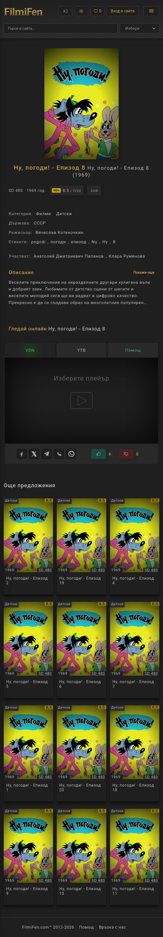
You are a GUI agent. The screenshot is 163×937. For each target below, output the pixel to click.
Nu (94, 241)
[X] (34, 454)
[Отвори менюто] (151, 11)
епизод (78, 241)
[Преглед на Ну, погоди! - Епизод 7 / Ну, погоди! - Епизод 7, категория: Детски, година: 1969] (134, 650)
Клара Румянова (127, 256)
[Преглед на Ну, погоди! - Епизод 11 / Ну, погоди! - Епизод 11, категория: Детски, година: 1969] (134, 857)
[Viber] (59, 454)
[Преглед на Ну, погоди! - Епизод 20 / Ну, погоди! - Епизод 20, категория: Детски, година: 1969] (81, 753)
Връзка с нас (112, 927)
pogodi (38, 241)
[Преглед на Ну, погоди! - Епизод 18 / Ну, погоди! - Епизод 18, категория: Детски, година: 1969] (134, 753)
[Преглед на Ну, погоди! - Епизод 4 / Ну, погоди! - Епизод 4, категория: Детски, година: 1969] (134, 546)
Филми (43, 213)
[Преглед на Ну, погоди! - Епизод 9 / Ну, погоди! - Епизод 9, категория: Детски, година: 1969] (28, 857)
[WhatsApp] (71, 454)
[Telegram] (47, 454)
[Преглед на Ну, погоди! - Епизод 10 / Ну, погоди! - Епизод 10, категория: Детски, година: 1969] (81, 857)
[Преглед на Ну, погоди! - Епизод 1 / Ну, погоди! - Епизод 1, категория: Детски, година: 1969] (28, 753)
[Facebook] (22, 454)
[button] (65, 11)
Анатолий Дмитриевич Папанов (69, 256)
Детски (64, 213)
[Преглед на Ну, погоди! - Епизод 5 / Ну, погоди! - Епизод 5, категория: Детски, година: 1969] (28, 650)
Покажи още (144, 272)
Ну (105, 241)
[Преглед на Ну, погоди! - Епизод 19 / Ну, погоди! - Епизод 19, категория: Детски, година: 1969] (81, 546)
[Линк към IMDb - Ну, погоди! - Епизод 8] (66, 190)
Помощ (86, 927)
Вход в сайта (123, 11)
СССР (40, 223)
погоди (58, 241)
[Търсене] (61, 28)
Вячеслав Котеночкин (59, 232)
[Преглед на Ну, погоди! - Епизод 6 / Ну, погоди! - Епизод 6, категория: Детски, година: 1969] (81, 650)
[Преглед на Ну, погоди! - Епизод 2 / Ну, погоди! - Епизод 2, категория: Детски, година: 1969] (28, 546)
